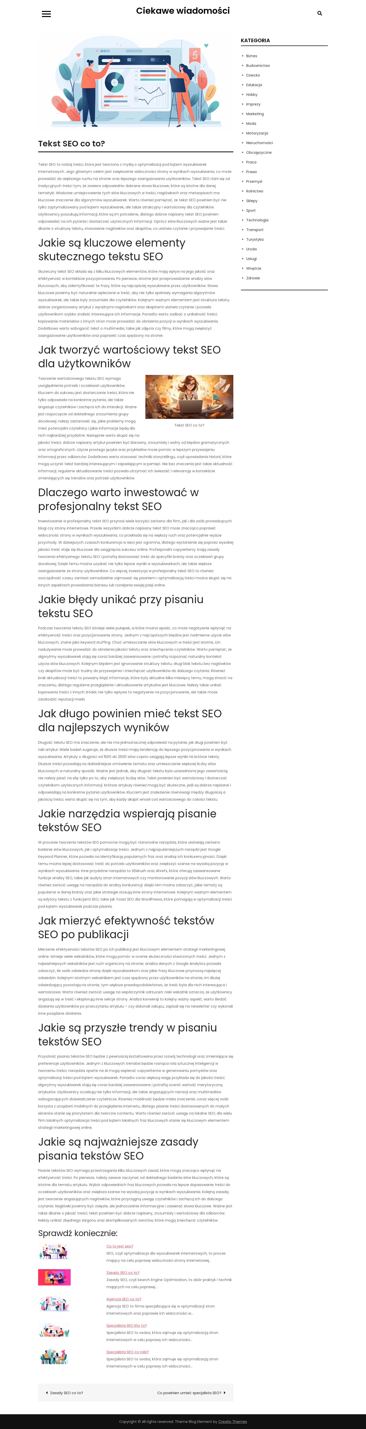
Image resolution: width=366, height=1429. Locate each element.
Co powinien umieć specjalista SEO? (189, 1392)
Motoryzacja (257, 133)
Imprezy (253, 104)
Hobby (251, 94)
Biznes (251, 55)
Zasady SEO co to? (123, 1272)
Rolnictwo (254, 191)
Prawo (251, 171)
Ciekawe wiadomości (183, 11)
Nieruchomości (259, 142)
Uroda (251, 249)
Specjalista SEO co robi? (127, 1352)
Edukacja (254, 84)
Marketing (255, 113)
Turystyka (255, 239)
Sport (251, 210)
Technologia (257, 220)
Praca (251, 162)
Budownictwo (258, 65)
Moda (251, 123)
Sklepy (251, 200)
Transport (255, 229)
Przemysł (254, 181)
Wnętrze (253, 268)
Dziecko (253, 75)
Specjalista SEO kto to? (126, 1325)
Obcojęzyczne (259, 152)
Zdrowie (253, 278)
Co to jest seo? (119, 1246)
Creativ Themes (232, 1421)
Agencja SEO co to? (123, 1299)
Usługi (251, 258)
